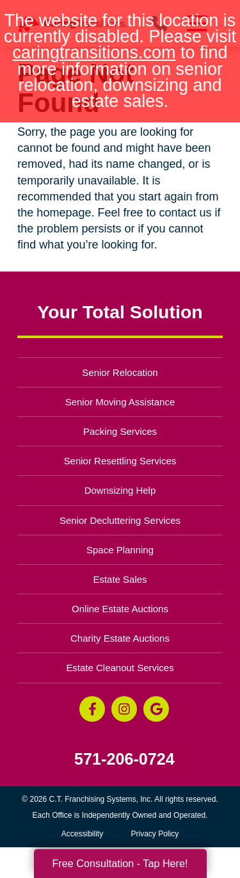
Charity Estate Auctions (120, 638)
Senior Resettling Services (120, 460)
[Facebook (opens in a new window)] (92, 709)
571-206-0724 (124, 759)
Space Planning (120, 549)
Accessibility (82, 833)
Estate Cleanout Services (119, 667)
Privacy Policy (155, 833)
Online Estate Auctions (120, 608)
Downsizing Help (120, 490)
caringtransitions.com (93, 52)
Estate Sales (120, 579)
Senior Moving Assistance (120, 401)
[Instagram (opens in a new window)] (124, 709)
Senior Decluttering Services (120, 520)
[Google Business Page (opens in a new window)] (156, 709)
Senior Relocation (119, 372)
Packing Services (120, 431)
